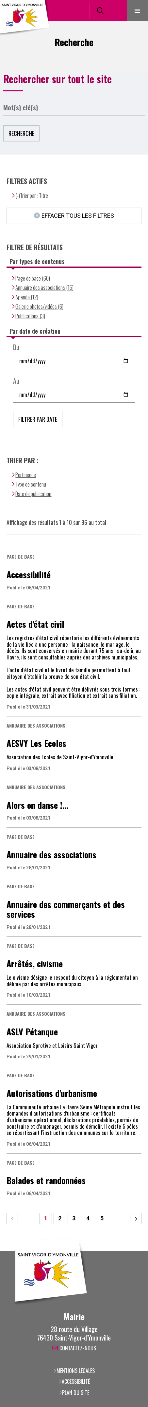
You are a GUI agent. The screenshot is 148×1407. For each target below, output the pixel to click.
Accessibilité (76, 1381)
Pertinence (25, 475)
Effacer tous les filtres (77, 215)
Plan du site (75, 1393)
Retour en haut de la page (133, 1251)
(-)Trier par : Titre (31, 195)
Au (16, 381)
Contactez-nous (77, 1348)
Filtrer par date (37, 419)
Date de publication (33, 494)
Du (16, 347)
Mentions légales (76, 1371)
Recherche (21, 133)
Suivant (135, 1218)
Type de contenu (30, 484)
